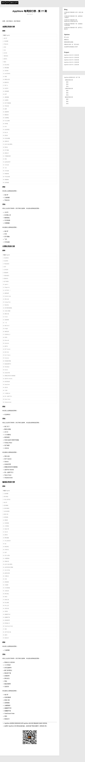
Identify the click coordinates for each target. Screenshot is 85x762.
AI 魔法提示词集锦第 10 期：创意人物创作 (73, 13)
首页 (3, 3)
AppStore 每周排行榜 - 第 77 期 (29, 11)
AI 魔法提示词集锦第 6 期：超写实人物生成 (73, 28)
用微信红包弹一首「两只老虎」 (72, 44)
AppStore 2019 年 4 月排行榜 (71, 57)
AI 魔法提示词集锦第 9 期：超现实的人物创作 (73, 16)
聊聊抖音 (66, 39)
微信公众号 (14, 3)
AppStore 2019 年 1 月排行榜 (71, 64)
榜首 (67, 84)
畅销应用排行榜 (69, 97)
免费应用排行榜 (69, 80)
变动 (67, 86)
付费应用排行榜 (69, 88)
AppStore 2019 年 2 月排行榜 (71, 62)
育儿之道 (66, 37)
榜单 (67, 82)
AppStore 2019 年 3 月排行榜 (71, 59)
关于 (7, 3)
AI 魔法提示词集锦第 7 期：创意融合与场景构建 (73, 24)
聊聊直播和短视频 (68, 42)
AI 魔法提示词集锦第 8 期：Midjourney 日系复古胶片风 (71, 20)
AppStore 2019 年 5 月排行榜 (71, 55)
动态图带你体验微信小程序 (71, 46)
